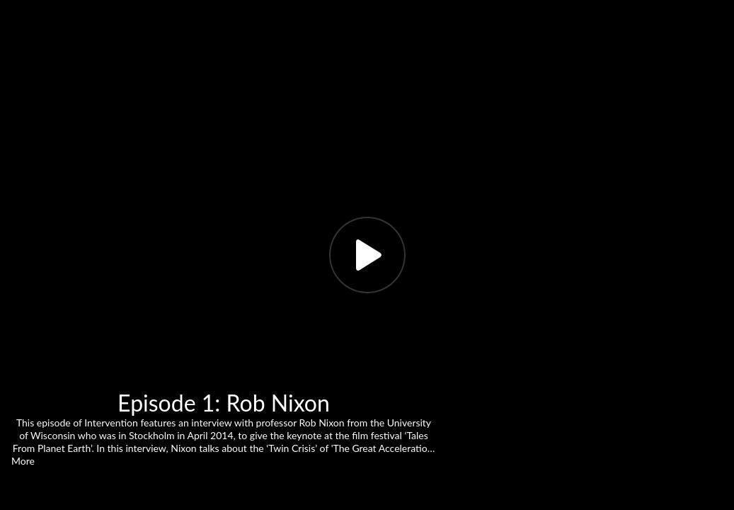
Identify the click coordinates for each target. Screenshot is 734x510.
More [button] (23, 461)
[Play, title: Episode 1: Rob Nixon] (367, 255)
